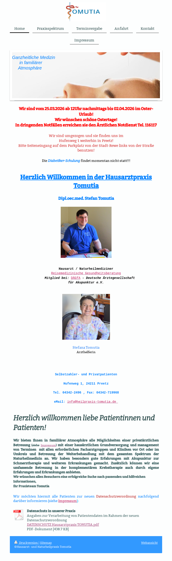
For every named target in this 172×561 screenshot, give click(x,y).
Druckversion (26, 544)
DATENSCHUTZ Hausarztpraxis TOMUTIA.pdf (63, 526)
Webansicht (149, 544)
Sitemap (46, 544)
